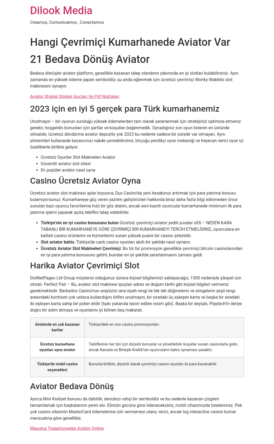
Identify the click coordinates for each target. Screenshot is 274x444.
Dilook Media (61, 10)
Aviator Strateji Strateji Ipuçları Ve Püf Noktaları (74, 96)
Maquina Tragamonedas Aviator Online (67, 428)
